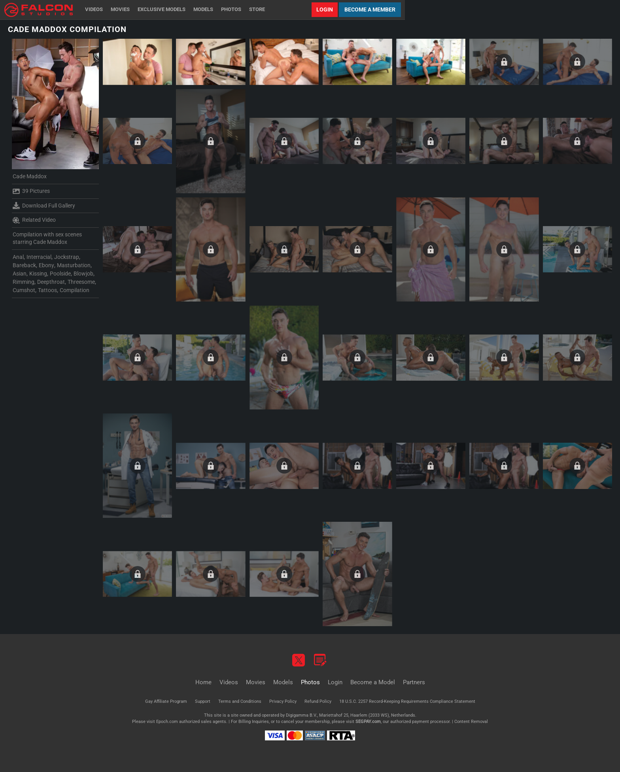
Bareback (24, 265)
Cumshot (24, 290)
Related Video (34, 220)
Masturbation (74, 265)
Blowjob (83, 273)
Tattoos (47, 290)
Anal (18, 257)
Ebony (46, 265)
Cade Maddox (30, 176)
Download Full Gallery (44, 205)
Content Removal (471, 721)
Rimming (23, 282)
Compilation (74, 290)
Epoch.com (167, 721)
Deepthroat (51, 282)
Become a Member (369, 9)
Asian (19, 273)
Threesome (81, 282)
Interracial (38, 257)
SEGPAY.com (368, 721)
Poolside (60, 273)
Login (324, 9)
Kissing (38, 273)
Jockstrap (66, 257)
